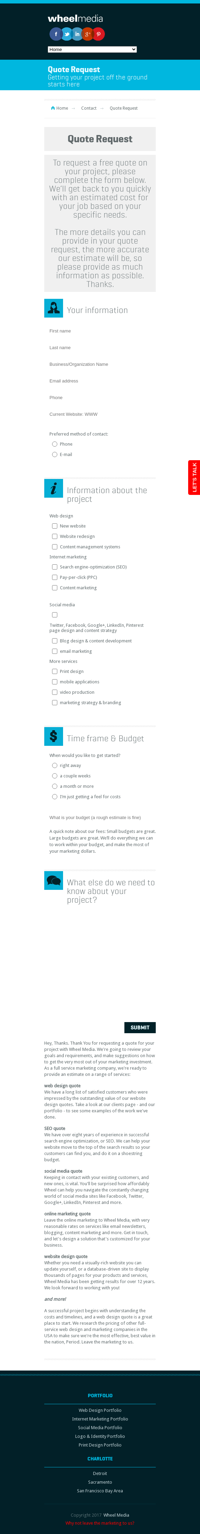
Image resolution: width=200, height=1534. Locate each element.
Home (62, 108)
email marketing (76, 651)
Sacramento (100, 1482)
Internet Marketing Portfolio (100, 1419)
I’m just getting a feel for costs (90, 796)
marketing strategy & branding (90, 702)
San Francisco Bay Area (100, 1490)
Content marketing (78, 587)
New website (73, 526)
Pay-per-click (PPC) (78, 577)
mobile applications (79, 681)
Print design (72, 671)
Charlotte (100, 1459)
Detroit (100, 1473)
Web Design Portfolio (100, 1410)
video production (77, 692)
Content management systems (90, 546)
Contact (89, 108)
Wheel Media (116, 1515)
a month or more (77, 786)
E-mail (66, 454)
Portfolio (100, 1395)
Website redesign (77, 536)
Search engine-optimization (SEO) (93, 567)
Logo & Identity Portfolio (100, 1436)
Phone (66, 444)
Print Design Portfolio (100, 1445)
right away (70, 765)
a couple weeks (75, 775)
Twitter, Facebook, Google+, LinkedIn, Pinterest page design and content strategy (96, 628)
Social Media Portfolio (100, 1427)
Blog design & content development (96, 640)
